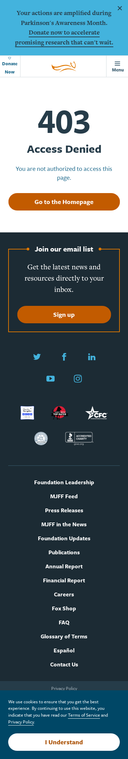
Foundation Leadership (64, 482)
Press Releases (64, 510)
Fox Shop (64, 608)
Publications (64, 552)
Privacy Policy (64, 688)
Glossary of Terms (64, 636)
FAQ (64, 622)
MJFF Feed (64, 496)
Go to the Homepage (64, 201)
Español (64, 650)
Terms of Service (84, 714)
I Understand (64, 741)
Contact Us (64, 664)
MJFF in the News (64, 524)
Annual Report (64, 566)
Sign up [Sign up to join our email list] (64, 314)
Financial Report (64, 580)
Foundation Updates (64, 538)
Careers (64, 594)
